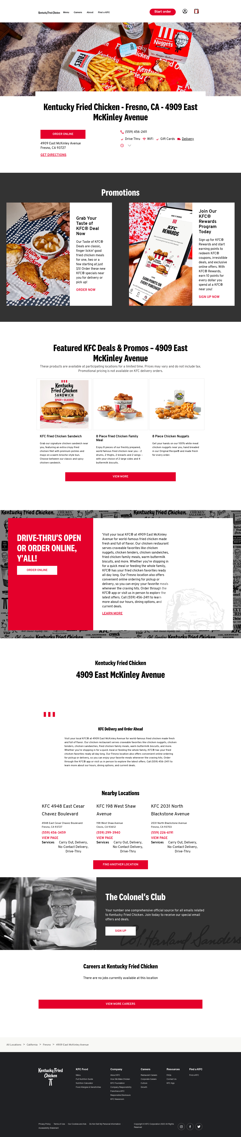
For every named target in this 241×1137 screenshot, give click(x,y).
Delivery (188, 139)
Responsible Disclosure (120, 1095)
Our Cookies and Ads (77, 1124)
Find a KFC (194, 1075)
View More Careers (120, 1005)
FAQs (169, 1075)
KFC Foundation (117, 1083)
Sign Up (120, 932)
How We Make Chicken (120, 1079)
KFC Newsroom (117, 1099)
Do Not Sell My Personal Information (105, 1124)
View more (120, 478)
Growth (144, 1087)
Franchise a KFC (117, 1091)
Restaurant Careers (149, 1075)
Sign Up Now (209, 297)
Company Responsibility (120, 1087)
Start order (162, 12)
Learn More (112, 615)
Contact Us (171, 1079)
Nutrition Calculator (84, 1083)
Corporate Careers (148, 1079)
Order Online (63, 134)
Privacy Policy (45, 1124)
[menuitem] (66, 13)
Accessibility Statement (49, 1128)
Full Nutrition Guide (84, 1079)
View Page (50, 839)
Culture (144, 1083)
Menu (78, 1075)
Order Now (85, 290)
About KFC (115, 1075)
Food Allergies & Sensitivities (88, 1087)
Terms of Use (59, 1124)
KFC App (170, 1083)
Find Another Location (120, 866)
